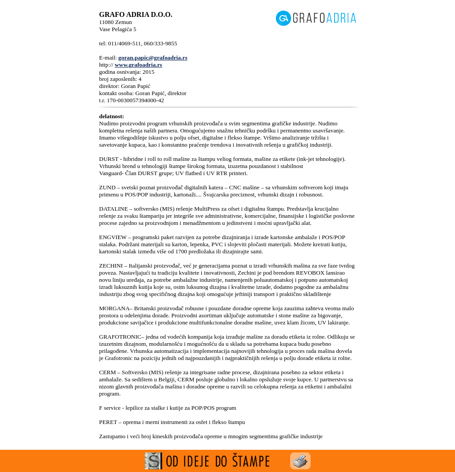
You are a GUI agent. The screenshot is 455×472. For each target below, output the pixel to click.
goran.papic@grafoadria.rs (152, 57)
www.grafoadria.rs (138, 64)
